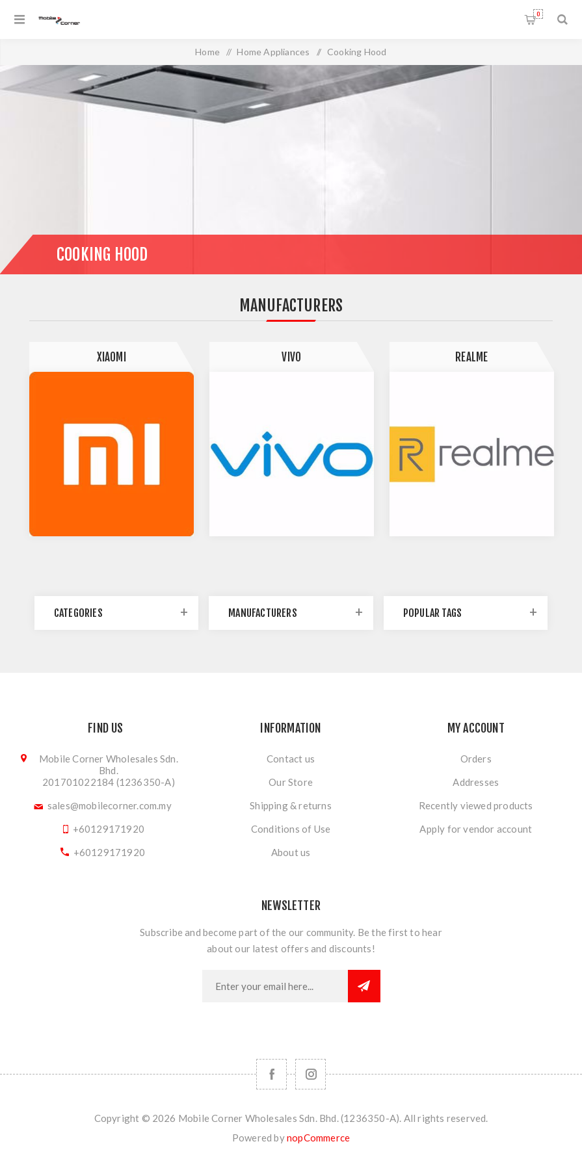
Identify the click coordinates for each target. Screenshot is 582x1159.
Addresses (476, 782)
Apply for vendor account (475, 829)
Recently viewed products (476, 805)
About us (291, 852)
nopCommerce (318, 1137)
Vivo (291, 357)
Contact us (291, 758)
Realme (471, 357)
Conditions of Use (290, 829)
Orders (476, 758)
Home (207, 51)
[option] (111, 439)
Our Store (291, 782)
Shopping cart (538, 14)
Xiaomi (111, 357)
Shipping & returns (291, 805)
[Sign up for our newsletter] (275, 986)
